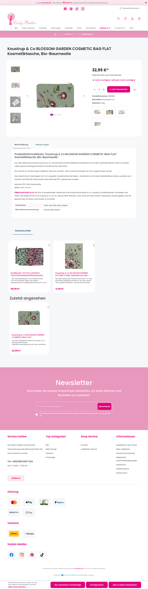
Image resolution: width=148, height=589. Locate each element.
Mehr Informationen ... (17, 587)
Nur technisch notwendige (68, 584)
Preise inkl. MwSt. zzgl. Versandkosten (106, 75)
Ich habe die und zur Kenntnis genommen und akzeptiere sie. (75, 414)
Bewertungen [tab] (41, 144)
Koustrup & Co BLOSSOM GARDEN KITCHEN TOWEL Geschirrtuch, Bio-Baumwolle (72, 275)
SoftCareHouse (72, 575)
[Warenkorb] (138, 18)
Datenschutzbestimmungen (68, 413)
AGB (51, 413)
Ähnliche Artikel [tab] (23, 230)
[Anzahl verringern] (94, 89)
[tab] (21, 144)
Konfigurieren (97, 584)
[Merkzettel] (125, 18)
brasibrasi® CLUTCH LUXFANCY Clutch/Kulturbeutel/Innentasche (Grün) (28, 275)
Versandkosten (78, 568)
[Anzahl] (99, 89)
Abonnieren (104, 406)
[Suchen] (118, 18)
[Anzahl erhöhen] (103, 89)
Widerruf (16, 478)
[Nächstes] (84, 95)
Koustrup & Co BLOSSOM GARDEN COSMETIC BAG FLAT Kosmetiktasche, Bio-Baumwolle (28, 338)
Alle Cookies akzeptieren (125, 584)
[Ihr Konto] (132, 18)
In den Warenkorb (118, 89)
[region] (74, 267)
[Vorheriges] (27, 95)
